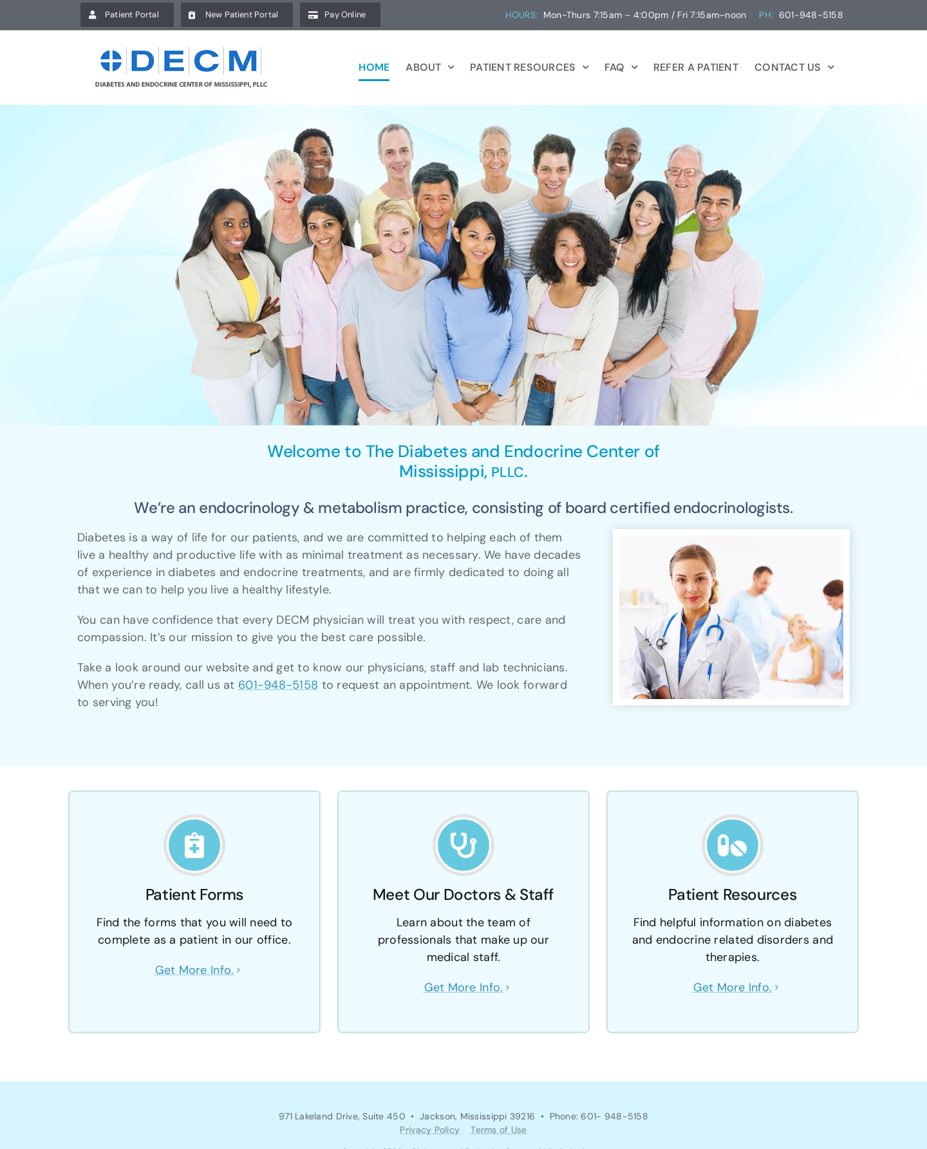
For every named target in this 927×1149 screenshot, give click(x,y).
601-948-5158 (278, 685)
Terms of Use (499, 1129)
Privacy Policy (430, 1129)
